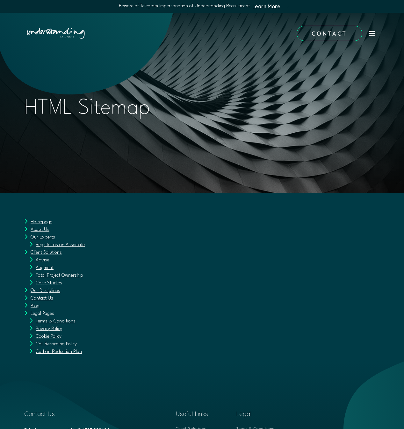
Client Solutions (46, 252)
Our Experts (43, 237)
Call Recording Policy (56, 344)
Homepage (41, 222)
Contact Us (42, 298)
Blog (35, 306)
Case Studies (49, 283)
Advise (42, 260)
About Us (40, 229)
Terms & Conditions (56, 321)
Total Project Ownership (59, 275)
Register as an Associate (60, 245)
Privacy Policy (49, 329)
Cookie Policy (48, 336)
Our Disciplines (45, 290)
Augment (45, 268)
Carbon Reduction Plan (59, 351)
